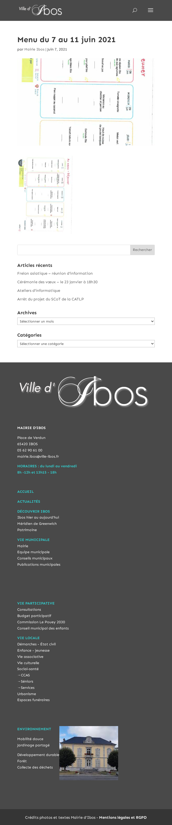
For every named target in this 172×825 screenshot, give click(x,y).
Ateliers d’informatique (38, 290)
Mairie (22, 546)
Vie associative (30, 656)
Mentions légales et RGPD (123, 817)
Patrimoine (27, 530)
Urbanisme (26, 694)
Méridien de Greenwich (37, 523)
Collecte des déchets (35, 767)
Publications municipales (38, 564)
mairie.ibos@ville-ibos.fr (38, 456)
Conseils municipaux (35, 558)
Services (28, 687)
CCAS (25, 675)
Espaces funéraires (33, 700)
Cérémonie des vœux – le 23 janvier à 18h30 (57, 282)
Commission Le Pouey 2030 (41, 622)
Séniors (27, 681)
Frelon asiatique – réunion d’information (55, 273)
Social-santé (28, 669)
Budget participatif (34, 616)
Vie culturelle (28, 663)
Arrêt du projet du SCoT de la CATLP (50, 299)
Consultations (29, 609)
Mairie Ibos (34, 49)
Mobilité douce (30, 739)
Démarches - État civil (36, 644)
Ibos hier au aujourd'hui (38, 517)
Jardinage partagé (33, 745)
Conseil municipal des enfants (43, 628)
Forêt (22, 761)
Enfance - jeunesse (33, 650)
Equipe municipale (33, 552)
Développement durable (38, 755)
